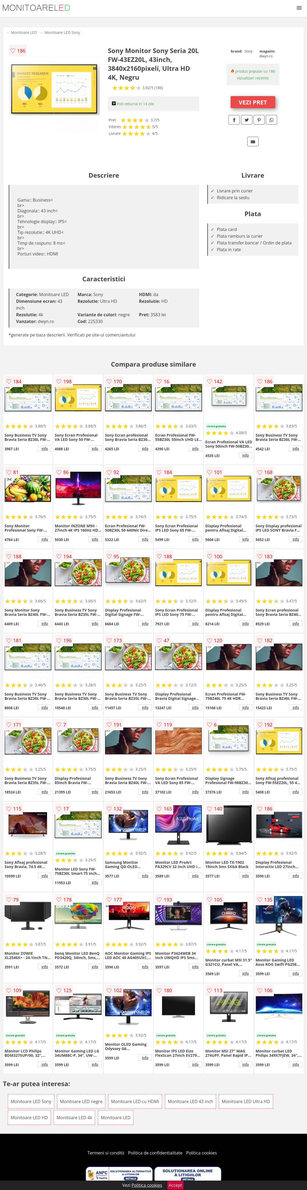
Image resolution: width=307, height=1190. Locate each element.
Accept (175, 1185)
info (44, 448)
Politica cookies (201, 1153)
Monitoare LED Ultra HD (246, 1101)
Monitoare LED (24, 32)
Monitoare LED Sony (62, 32)
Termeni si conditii (105, 1153)
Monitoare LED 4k (74, 1118)
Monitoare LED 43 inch (190, 1101)
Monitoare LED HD (29, 1118)
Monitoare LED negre (81, 1101)
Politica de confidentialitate (155, 1153)
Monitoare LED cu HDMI (135, 1101)
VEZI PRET (253, 102)
